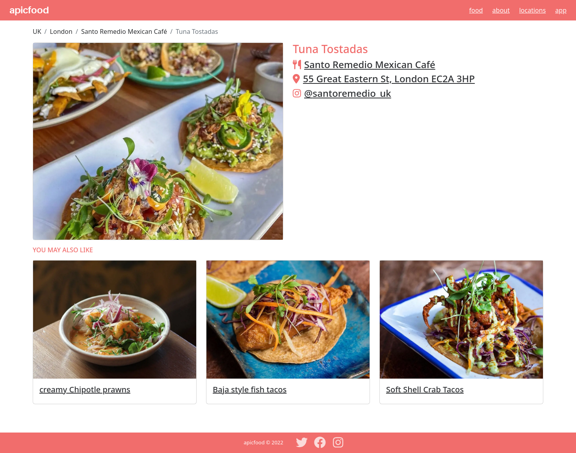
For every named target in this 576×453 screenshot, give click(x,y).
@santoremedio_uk (347, 93)
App (561, 10)
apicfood (29, 10)
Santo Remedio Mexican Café (124, 31)
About (501, 10)
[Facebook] (320, 442)
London (61, 31)
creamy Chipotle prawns (84, 389)
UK (37, 31)
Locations (532, 10)
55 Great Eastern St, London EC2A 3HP (389, 78)
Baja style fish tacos (249, 389)
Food (476, 10)
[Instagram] (338, 442)
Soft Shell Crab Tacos (425, 389)
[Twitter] (302, 442)
